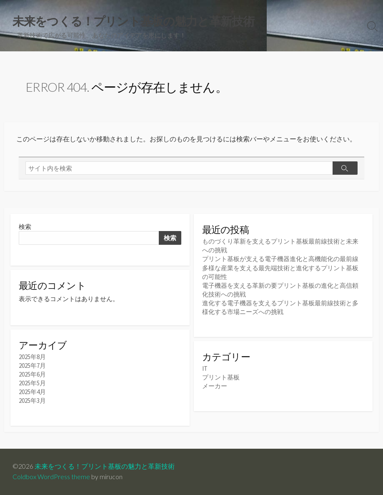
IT (205, 368)
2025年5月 (32, 383)
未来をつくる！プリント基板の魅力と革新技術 (105, 466)
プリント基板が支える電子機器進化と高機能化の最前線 (280, 259)
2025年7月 (32, 365)
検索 (25, 227)
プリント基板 (221, 377)
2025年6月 (32, 374)
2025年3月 (32, 401)
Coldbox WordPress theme (51, 476)
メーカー (214, 386)
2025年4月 (32, 392)
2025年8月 (32, 357)
